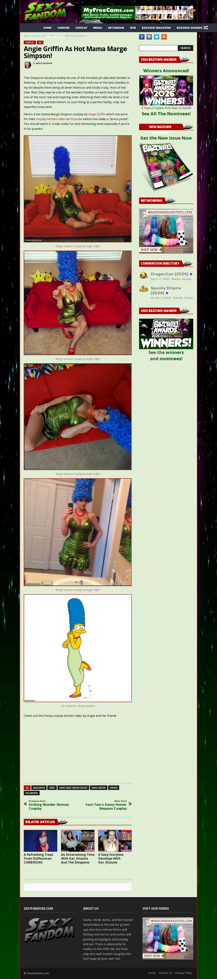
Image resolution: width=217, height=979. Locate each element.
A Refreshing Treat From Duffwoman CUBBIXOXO (38, 858)
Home (47, 27)
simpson (114, 787)
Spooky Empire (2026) (165, 290)
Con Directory (54, 36)
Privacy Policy (183, 973)
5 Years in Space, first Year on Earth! (166, 108)
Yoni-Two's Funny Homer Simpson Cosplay (106, 805)
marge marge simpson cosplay (73, 787)
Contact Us (165, 973)
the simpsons (32, 793)
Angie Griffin (97, 114)
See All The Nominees (166, 114)
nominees (170, 358)
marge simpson (99, 787)
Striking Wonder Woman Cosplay (49, 805)
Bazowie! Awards (189, 27)
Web (133, 27)
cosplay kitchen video (50, 119)
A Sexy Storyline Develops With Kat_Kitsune (110, 858)
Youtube (76, 119)
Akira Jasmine (44, 63)
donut (52, 787)
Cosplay (81, 27)
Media (97, 27)
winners (175, 352)
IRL (40, 42)
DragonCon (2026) (171, 273)
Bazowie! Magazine (156, 27)
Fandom (63, 27)
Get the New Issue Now (166, 138)
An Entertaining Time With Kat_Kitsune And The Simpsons (77, 858)
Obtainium (116, 27)
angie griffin (39, 787)
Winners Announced (165, 70)
